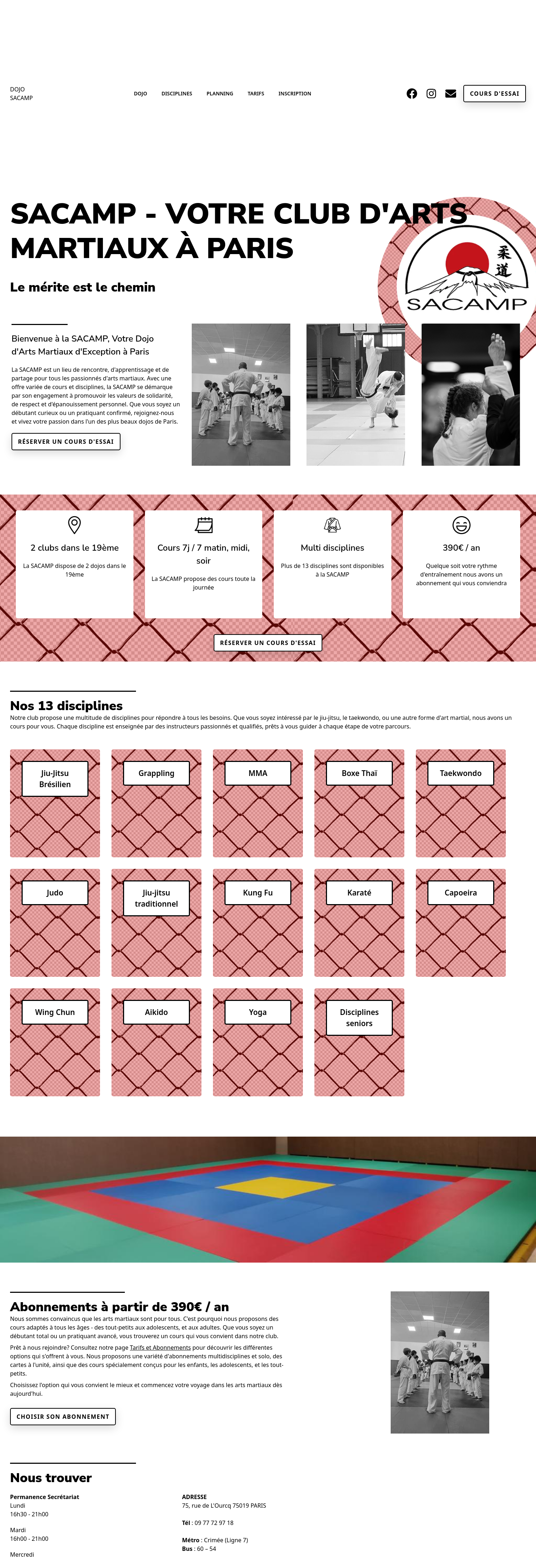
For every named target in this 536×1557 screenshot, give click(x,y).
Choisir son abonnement (63, 1417)
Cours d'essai (494, 94)
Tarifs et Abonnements (160, 1347)
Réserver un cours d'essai (66, 442)
